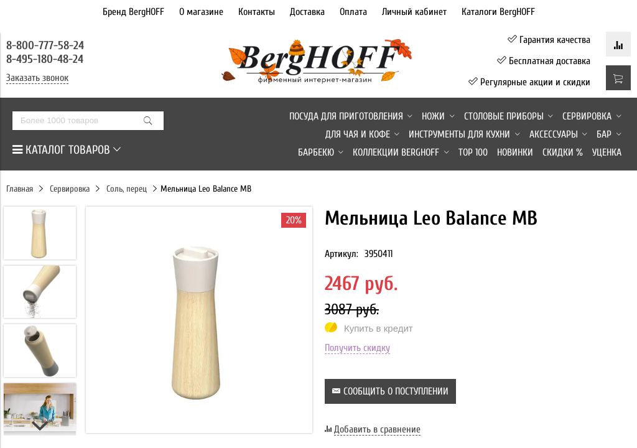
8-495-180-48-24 (44, 59)
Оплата (353, 11)
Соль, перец (126, 189)
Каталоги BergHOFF (498, 11)
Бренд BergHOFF (133, 11)
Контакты (256, 11)
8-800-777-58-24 (46, 45)
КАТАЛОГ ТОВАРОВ (66, 150)
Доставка (307, 11)
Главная (19, 189)
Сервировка (70, 189)
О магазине (201, 11)
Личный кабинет (414, 11)
